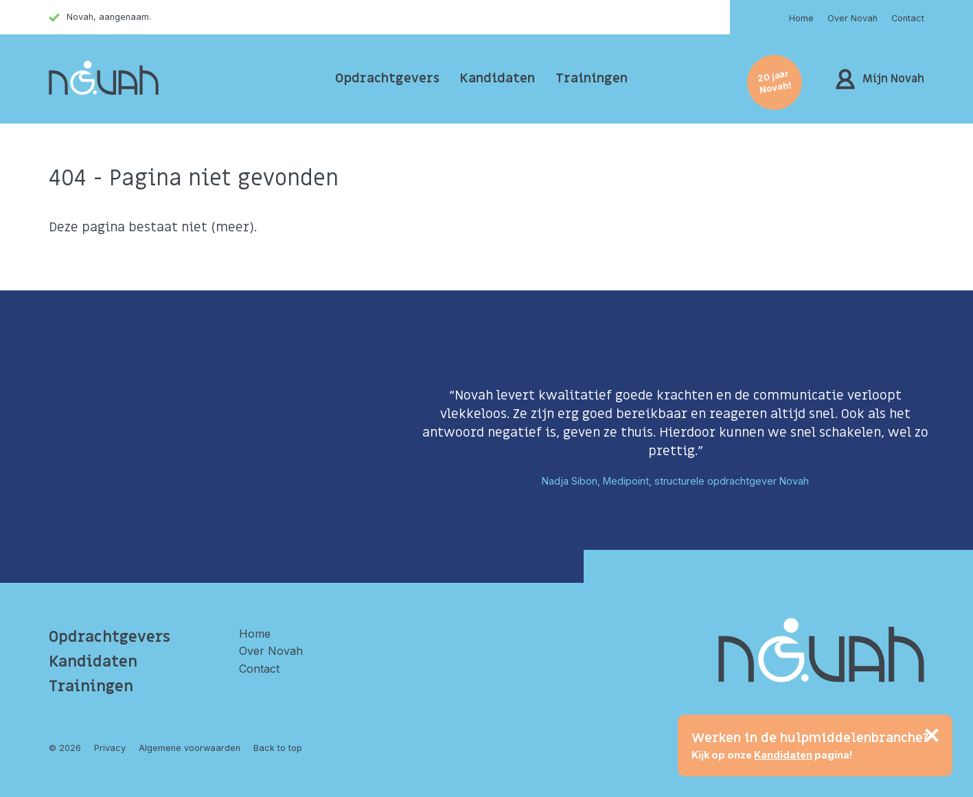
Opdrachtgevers (387, 78)
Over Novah (852, 18)
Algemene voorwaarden (189, 748)
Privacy (110, 748)
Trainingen (592, 78)
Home (801, 18)
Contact (907, 18)
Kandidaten (497, 78)
